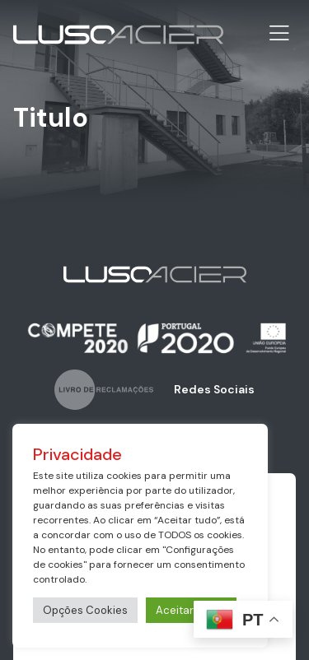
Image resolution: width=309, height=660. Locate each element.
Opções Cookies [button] (85, 610)
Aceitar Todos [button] (191, 610)
